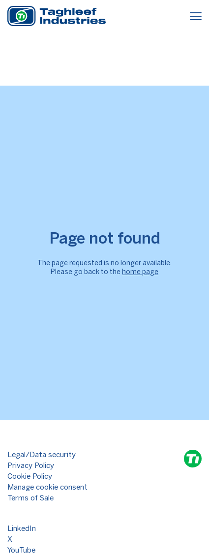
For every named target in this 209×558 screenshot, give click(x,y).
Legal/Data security (41, 454)
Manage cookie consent (47, 487)
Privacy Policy (30, 465)
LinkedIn (21, 528)
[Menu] (196, 17)
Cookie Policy (29, 476)
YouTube (21, 550)
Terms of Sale (30, 498)
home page (140, 272)
